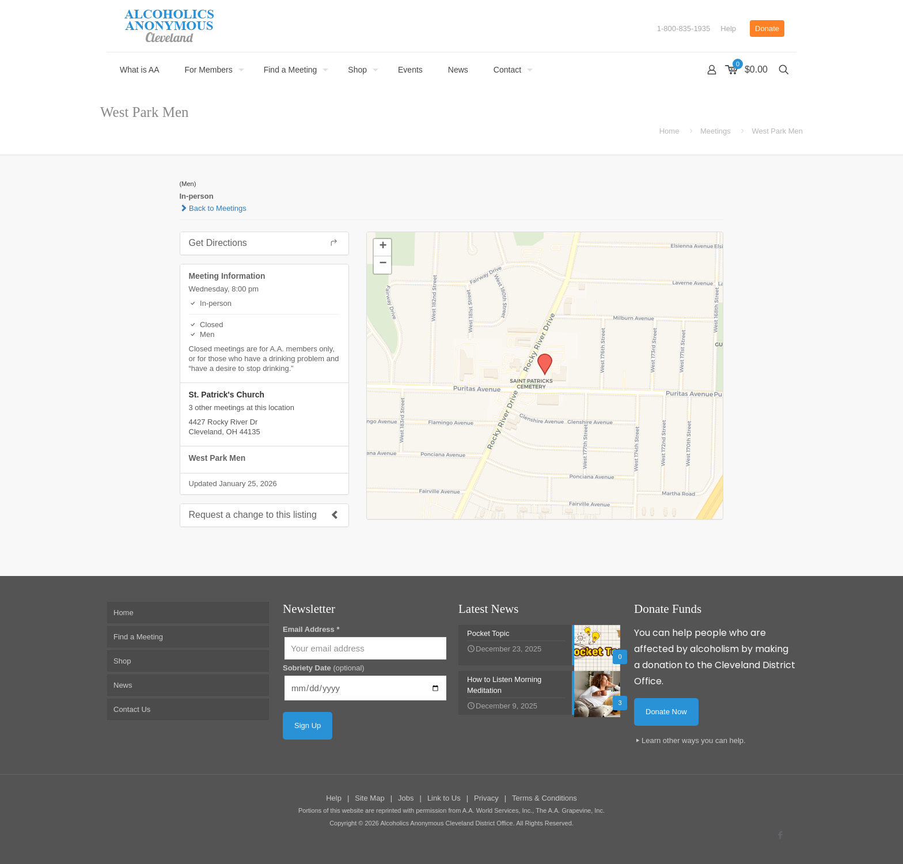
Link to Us (444, 798)
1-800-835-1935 (684, 28)
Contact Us (131, 709)
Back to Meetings (213, 208)
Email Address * (311, 629)
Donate (767, 28)
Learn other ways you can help (692, 740)
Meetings (715, 131)
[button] (540, 357)
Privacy (486, 798)
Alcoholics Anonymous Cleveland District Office (446, 823)
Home (669, 131)
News (122, 685)
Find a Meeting (138, 636)
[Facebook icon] (780, 835)
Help (728, 28)
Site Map (369, 798)
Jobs (405, 798)
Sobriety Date (324, 668)
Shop (122, 661)
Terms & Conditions (544, 798)
